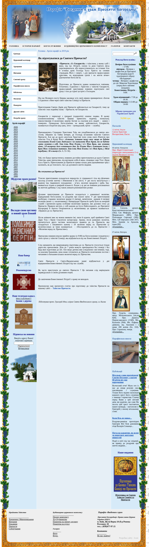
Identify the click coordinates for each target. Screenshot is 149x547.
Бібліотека (18, 92)
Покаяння (13, 524)
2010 (16, 164)
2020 (16, 141)
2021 (16, 139)
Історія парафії (31, 46)
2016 (16, 150)
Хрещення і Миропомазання (21, 519)
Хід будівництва (60, 519)
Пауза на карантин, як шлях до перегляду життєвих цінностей (125, 435)
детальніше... (118, 227)
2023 (16, 134)
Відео (55, 536)
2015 (16, 153)
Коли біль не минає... (122, 418)
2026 (16, 127)
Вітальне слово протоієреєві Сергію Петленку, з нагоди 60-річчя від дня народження (125, 378)
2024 (16, 132)
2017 (16, 148)
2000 (16, 176)
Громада (17, 54)
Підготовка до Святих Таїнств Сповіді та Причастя (125, 497)
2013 (16, 157)
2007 (16, 167)
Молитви (17, 99)
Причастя (13, 526)
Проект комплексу (61, 517)
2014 (16, 155)
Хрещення (18, 67)
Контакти (129, 46)
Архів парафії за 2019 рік (58, 51)
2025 (16, 129)
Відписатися (23, 348)
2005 (16, 169)
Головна (14, 46)
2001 (16, 174)
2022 (16, 136)
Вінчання (17, 73)
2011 (16, 162)
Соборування (14, 529)
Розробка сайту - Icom (128, 538)
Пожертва (17, 105)
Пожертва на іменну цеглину (65, 522)
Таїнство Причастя (61, 288)
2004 (16, 171)
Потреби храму (20, 118)
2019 (16, 143)
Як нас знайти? (103, 536)
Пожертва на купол (61, 524)
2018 (16, 146)
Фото (55, 533)
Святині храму (19, 79)
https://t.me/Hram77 (23, 298)
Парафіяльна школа (22, 86)
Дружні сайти (19, 112)
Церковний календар (22, 60)
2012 (16, 160)
